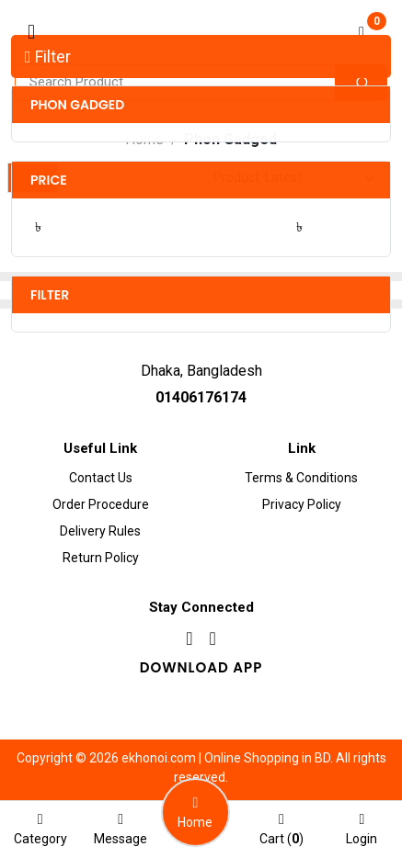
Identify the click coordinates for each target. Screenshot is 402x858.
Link (302, 448)
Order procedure (100, 504)
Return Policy (101, 557)
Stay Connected (201, 607)
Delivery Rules (100, 531)
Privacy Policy (301, 504)
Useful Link (100, 448)
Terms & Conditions (301, 477)
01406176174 (201, 397)
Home (144, 139)
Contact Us (100, 477)
